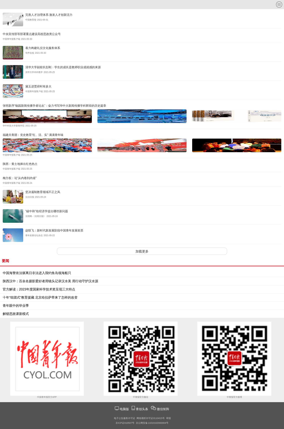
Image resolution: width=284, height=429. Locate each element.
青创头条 (142, 409)
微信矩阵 (163, 409)
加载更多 (142, 251)
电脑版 (124, 409)
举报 (168, 418)
